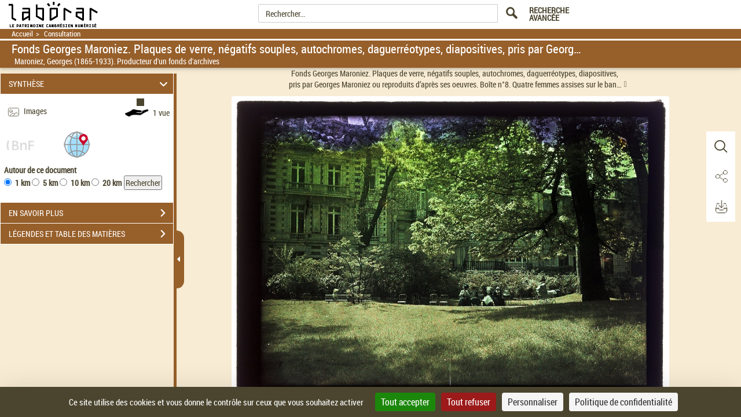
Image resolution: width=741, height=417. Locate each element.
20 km (112, 182)
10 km (80, 182)
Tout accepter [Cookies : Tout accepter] (405, 402)
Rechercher (143, 182)
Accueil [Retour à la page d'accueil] (22, 34)
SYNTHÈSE (90, 84)
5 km (50, 182)
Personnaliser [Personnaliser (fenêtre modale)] (532, 402)
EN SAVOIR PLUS (91, 213)
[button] (77, 143)
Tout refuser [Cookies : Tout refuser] (468, 402)
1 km (22, 182)
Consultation (62, 34)
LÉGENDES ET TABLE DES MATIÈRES (91, 234)
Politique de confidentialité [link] (623, 402)
